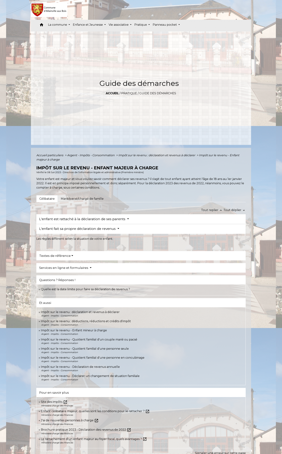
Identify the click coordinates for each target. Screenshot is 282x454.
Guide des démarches (157, 93)
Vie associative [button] (119, 24)
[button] (42, 25)
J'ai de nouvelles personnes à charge (70, 420)
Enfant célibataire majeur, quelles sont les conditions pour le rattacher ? (95, 411)
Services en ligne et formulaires (64, 268)
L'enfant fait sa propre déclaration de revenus (78, 229)
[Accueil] (49, 10)
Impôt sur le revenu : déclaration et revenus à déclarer (157, 155)
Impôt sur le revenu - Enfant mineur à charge (74, 330)
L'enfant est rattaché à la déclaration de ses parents (82, 219)
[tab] (47, 198)
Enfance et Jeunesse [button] (88, 24)
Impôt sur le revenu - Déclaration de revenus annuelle (80, 367)
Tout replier (212, 210)
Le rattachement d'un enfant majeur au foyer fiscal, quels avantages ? (94, 439)
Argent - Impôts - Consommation (91, 155)
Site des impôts (54, 402)
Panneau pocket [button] (165, 24)
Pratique (129, 93)
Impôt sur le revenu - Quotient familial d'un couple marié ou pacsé (89, 339)
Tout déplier (234, 210)
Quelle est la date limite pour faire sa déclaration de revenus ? (85, 289)
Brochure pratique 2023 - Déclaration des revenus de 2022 (86, 429)
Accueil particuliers (50, 155)
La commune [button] (58, 24)
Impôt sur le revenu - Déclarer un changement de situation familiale (90, 376)
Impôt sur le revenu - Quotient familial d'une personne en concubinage (92, 357)
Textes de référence (55, 256)
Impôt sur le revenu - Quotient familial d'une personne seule (85, 348)
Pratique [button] (141, 24)
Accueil (112, 93)
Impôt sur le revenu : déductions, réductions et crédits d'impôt (86, 321)
